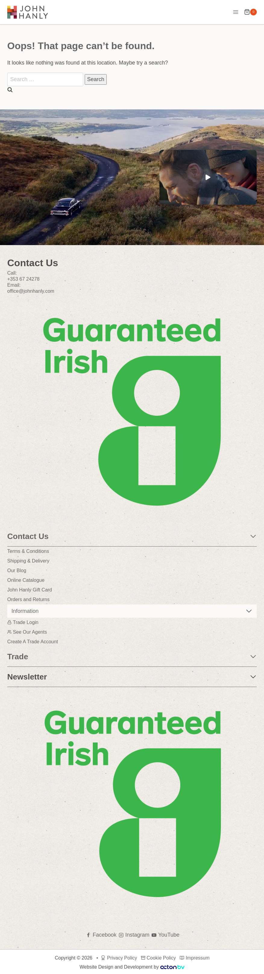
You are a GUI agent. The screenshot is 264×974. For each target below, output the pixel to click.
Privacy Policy (119, 957)
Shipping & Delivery (28, 560)
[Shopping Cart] (250, 12)
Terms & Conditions (28, 551)
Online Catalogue (26, 580)
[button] (208, 177)
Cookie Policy (158, 957)
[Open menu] (235, 12)
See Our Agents (27, 632)
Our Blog (16, 570)
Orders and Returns (28, 599)
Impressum (194, 957)
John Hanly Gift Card (29, 589)
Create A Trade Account (32, 641)
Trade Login (23, 622)
